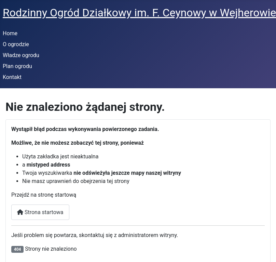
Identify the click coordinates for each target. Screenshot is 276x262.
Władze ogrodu (21, 55)
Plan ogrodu (17, 66)
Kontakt (12, 77)
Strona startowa (40, 212)
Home (10, 33)
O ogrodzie (16, 44)
